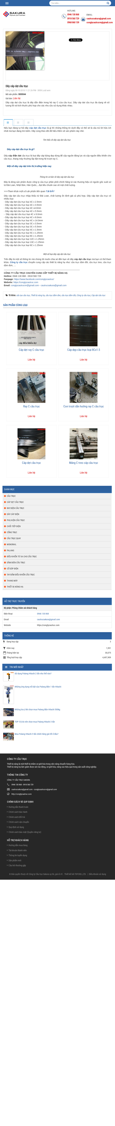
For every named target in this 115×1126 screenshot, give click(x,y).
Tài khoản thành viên (18, 1096)
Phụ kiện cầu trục (16, 766)
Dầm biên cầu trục (16, 809)
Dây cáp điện (13, 760)
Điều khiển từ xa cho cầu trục (22, 803)
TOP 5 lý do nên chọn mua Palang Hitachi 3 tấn (35, 968)
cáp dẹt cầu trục (37, 128)
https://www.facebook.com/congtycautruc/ (34, 525)
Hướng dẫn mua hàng (18, 1091)
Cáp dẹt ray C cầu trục (31, 596)
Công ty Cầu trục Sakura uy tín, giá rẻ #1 (46, 1120)
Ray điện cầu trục (15, 754)
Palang (10, 797)
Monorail (11, 790)
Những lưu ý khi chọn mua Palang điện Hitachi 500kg (37, 956)
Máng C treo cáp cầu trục (83, 709)
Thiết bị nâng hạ (15, 833)
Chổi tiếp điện (14, 772)
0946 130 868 (43, 860)
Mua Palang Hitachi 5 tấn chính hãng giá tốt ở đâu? (36, 980)
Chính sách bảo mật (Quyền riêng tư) (25, 1078)
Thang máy (12, 827)
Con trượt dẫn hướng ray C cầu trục (83, 652)
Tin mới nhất (16, 913)
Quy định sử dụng (16, 1073)
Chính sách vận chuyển (19, 1068)
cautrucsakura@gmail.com (53, 531)
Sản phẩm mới (15, 1106)
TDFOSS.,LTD (80, 1120)
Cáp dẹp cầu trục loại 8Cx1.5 (83, 596)
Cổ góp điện (12, 815)
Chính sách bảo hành (18, 1058)
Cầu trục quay (14, 784)
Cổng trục (12, 778)
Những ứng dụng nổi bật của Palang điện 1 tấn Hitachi (38, 933)
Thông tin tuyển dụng (18, 1101)
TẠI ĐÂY (50, 347)
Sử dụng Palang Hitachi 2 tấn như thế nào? (33, 920)
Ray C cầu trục (31, 652)
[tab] (8, 123)
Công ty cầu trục (19, 508)
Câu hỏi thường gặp (17, 1111)
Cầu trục (11, 742)
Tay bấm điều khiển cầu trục (21, 821)
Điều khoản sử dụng (97, 1120)
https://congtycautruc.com (25, 528)
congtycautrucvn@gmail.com (25, 531)
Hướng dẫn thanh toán (18, 1053)
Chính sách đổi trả (17, 1063)
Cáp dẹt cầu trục (31, 709)
